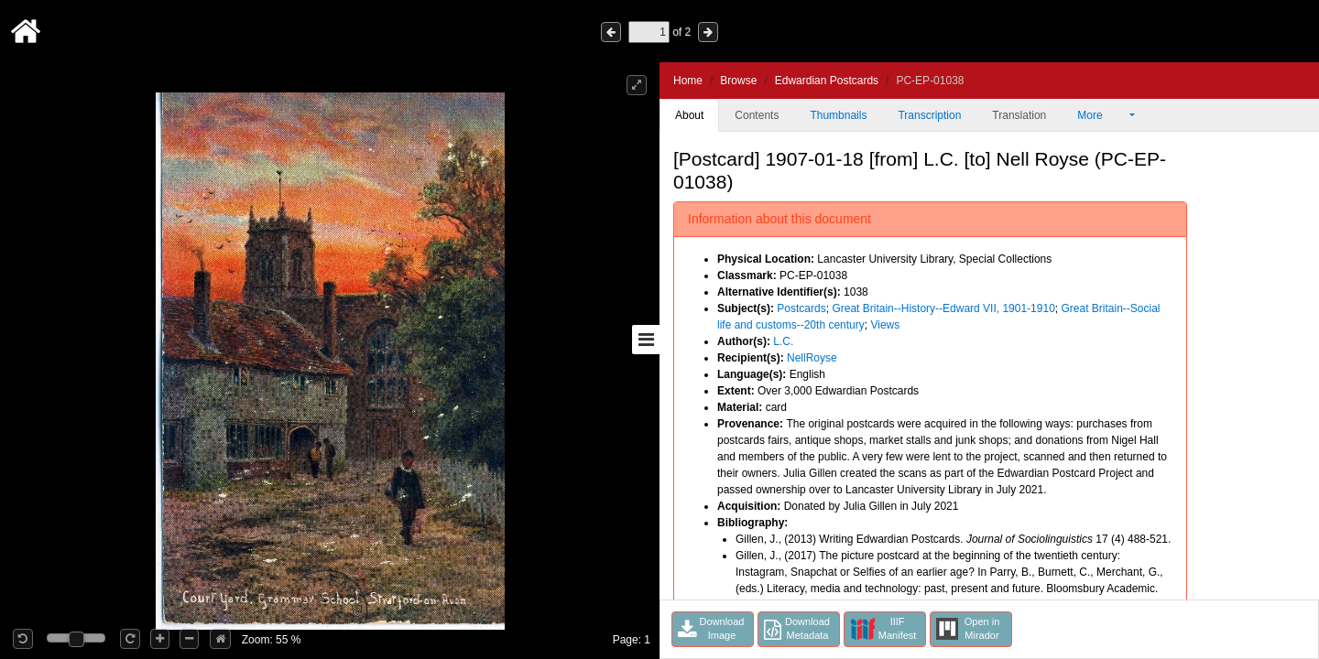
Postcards (801, 308)
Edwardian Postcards (826, 80)
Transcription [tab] (929, 115)
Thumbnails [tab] (838, 115)
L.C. (783, 341)
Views (884, 325)
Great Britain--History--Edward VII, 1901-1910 (943, 308)
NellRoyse (812, 357)
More (1102, 115)
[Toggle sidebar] (646, 339)
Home (688, 80)
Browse (738, 80)
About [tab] (689, 115)
